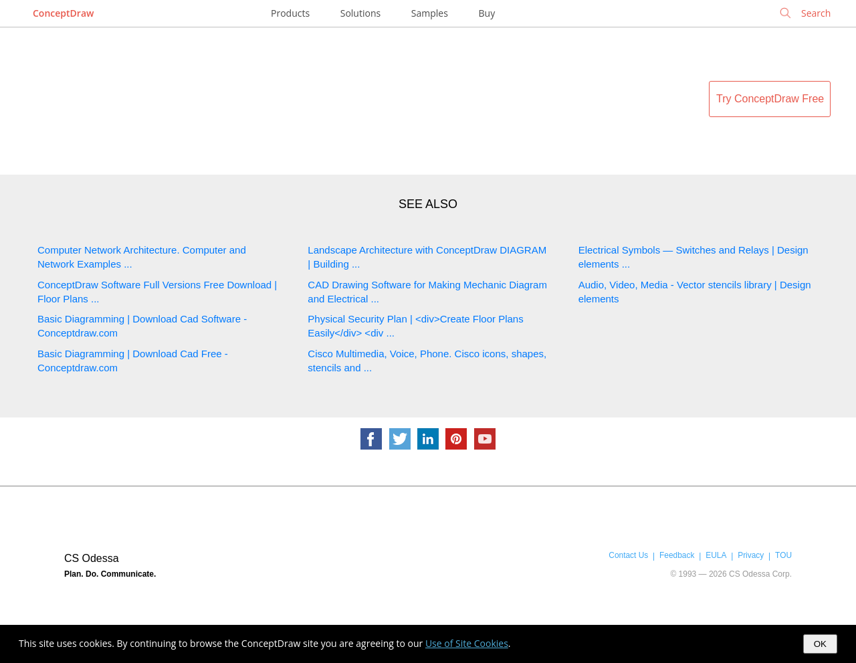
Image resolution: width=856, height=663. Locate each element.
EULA (716, 555)
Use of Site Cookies (466, 643)
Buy (487, 13)
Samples (429, 13)
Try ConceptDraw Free (770, 98)
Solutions (360, 13)
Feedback (676, 555)
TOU (783, 555)
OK (820, 644)
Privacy (751, 555)
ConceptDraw (63, 13)
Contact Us (628, 555)
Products (290, 13)
